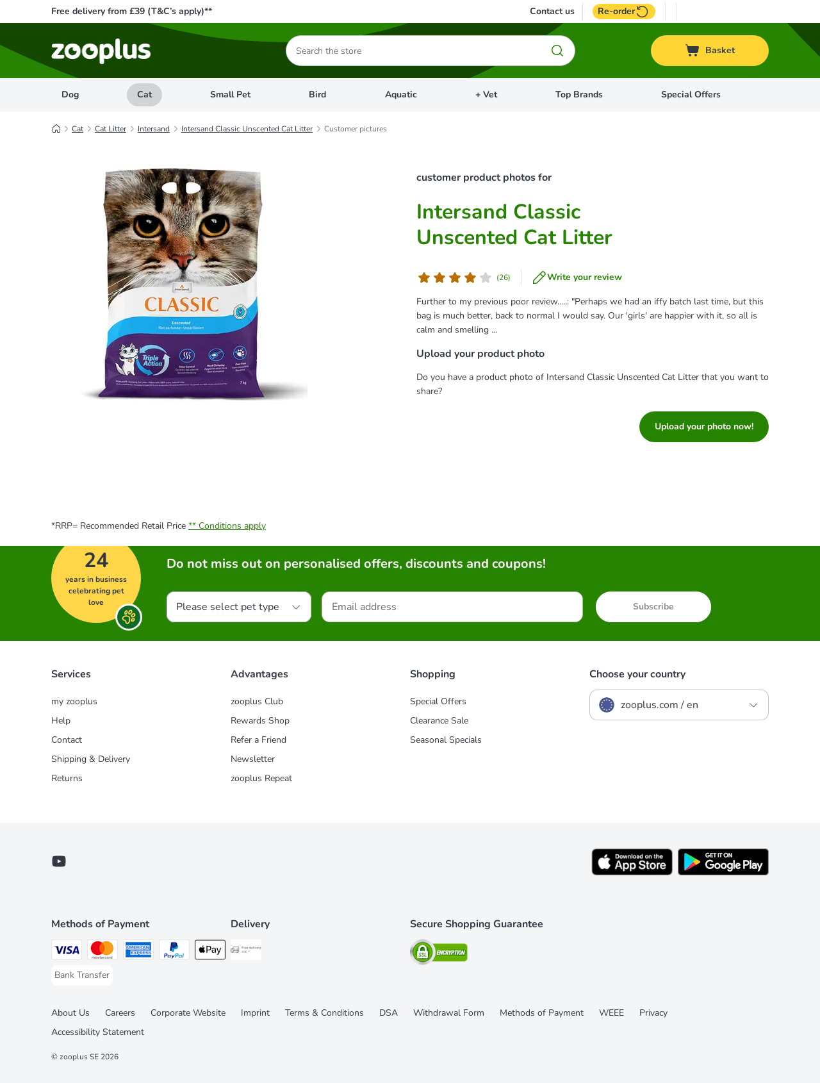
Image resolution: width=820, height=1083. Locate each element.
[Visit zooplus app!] (632, 872)
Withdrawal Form (448, 1013)
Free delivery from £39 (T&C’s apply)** (131, 11)
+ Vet (486, 94)
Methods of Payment (542, 1013)
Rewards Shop (260, 721)
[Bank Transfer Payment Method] (82, 975)
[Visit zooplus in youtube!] (59, 861)
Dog (70, 94)
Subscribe (653, 606)
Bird (317, 94)
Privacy (653, 1013)
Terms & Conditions (324, 1013)
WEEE (611, 1013)
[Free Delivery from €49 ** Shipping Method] (246, 951)
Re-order (624, 11)
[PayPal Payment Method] (174, 951)
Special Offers (691, 94)
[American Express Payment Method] (138, 951)
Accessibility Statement (97, 1032)
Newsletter (253, 759)
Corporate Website (188, 1013)
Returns (67, 778)
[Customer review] (463, 277)
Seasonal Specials (446, 740)
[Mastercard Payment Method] (102, 951)
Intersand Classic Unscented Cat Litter (247, 129)
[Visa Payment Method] (66, 951)
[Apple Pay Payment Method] (210, 951)
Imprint (255, 1013)
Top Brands (579, 94)
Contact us (552, 11)
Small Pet (230, 94)
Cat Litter (110, 129)
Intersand (154, 129)
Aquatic (401, 94)
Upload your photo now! (704, 426)
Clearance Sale (439, 721)
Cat (144, 94)
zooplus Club (257, 701)
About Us (70, 1013)
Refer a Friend (258, 740)
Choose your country (637, 674)
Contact (66, 740)
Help (60, 721)
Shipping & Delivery (90, 759)
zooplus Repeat (261, 778)
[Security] (439, 954)
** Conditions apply (227, 526)
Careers (120, 1013)
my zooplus (74, 701)
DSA (388, 1013)
